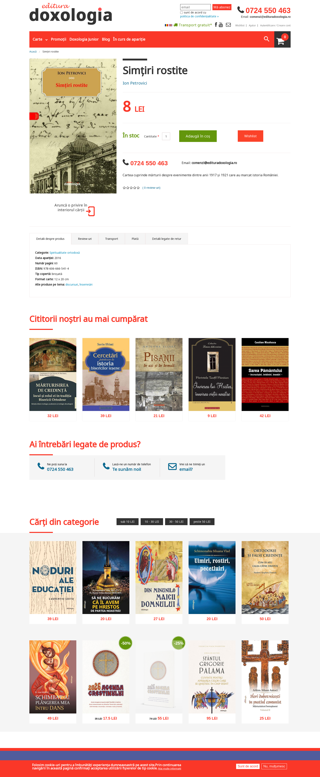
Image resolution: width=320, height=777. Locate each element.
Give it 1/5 (124, 187)
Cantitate (151, 136)
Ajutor (252, 25)
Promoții (58, 39)
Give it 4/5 (135, 187)
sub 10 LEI (127, 522)
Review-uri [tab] (85, 239)
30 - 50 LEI (176, 522)
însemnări (86, 284)
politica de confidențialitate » (199, 16)
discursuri (72, 284)
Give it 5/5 (138, 187)
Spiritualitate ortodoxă (65, 253)
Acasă (33, 51)
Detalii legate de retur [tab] (166, 239)
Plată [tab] (135, 239)
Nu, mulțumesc (274, 766)
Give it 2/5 (128, 187)
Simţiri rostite (50, 51)
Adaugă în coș (198, 136)
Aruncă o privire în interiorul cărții (73, 209)
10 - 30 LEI (152, 522)
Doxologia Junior (84, 39)
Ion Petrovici (135, 83)
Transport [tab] (111, 239)
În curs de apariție (129, 39)
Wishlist (239, 25)
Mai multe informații (169, 768)
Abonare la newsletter (168, 34)
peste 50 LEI (202, 522)
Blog (106, 39)
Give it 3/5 (131, 187)
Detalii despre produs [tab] (50, 239)
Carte (37, 39)
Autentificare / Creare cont (275, 25)
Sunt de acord (248, 766)
